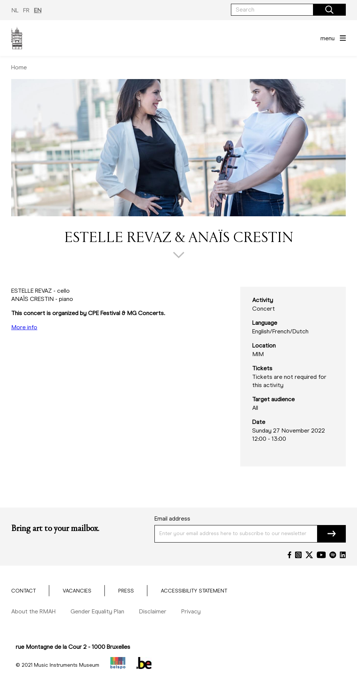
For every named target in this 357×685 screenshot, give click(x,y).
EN (37, 10)
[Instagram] (298, 555)
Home (19, 67)
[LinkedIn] (343, 555)
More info (24, 327)
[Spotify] (332, 555)
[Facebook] (289, 555)
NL (15, 10)
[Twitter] (309, 555)
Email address (172, 518)
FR (26, 10)
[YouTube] (321, 555)
